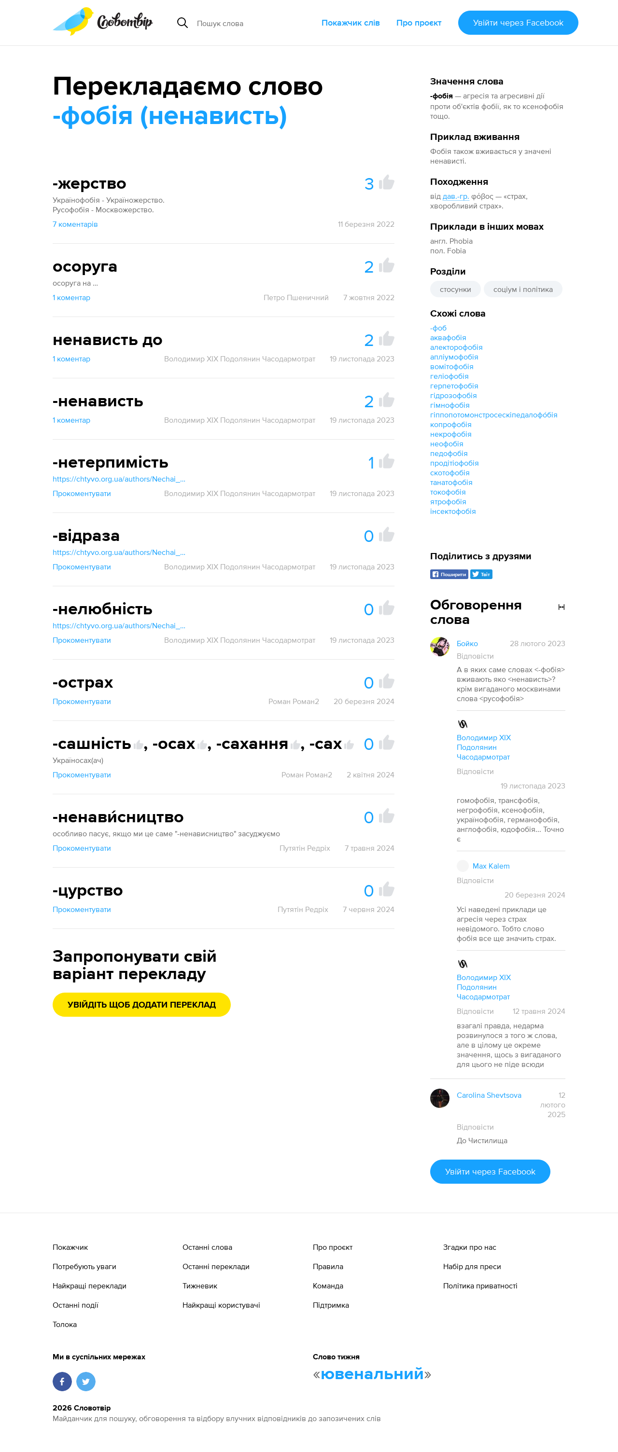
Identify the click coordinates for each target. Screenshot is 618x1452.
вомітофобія (452, 366)
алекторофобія (456, 347)
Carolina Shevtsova (489, 1095)
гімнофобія (450, 405)
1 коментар (71, 297)
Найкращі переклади (89, 1285)
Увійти (518, 22)
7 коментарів (75, 224)
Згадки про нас (469, 1247)
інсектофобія (453, 511)
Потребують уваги (84, 1266)
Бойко (467, 643)
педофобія (449, 453)
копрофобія (451, 424)
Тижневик (200, 1285)
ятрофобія (448, 501)
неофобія (447, 443)
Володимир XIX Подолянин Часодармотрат (239, 358)
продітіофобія (454, 462)
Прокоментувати (82, 493)
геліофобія (449, 376)
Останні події (75, 1304)
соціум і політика (523, 289)
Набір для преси (472, 1266)
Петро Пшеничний (296, 297)
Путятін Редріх (305, 848)
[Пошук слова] (255, 23)
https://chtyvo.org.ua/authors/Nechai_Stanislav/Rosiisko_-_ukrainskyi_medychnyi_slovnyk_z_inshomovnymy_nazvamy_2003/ (120, 478)
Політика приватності (480, 1285)
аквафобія (448, 337)
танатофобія (451, 482)
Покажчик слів (351, 22)
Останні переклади (216, 1266)
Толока (65, 1324)
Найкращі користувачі (221, 1304)
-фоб (438, 327)
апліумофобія (454, 356)
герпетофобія (454, 385)
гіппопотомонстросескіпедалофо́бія (494, 414)
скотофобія (450, 472)
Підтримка (331, 1304)
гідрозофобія (453, 395)
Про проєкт (419, 22)
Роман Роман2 (293, 701)
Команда (328, 1285)
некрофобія (451, 433)
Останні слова (207, 1247)
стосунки (455, 289)
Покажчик (70, 1247)
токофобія (448, 491)
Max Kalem (491, 865)
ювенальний (372, 1374)
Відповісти (475, 655)
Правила (328, 1266)
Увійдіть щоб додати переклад (142, 1005)
